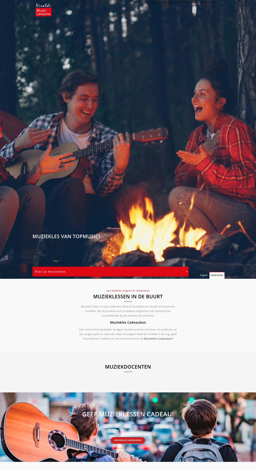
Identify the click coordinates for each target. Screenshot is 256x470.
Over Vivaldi (143, 7)
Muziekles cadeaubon (166, 7)
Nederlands (217, 275)
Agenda (186, 7)
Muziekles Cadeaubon (158, 338)
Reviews (211, 7)
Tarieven (198, 7)
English (204, 275)
